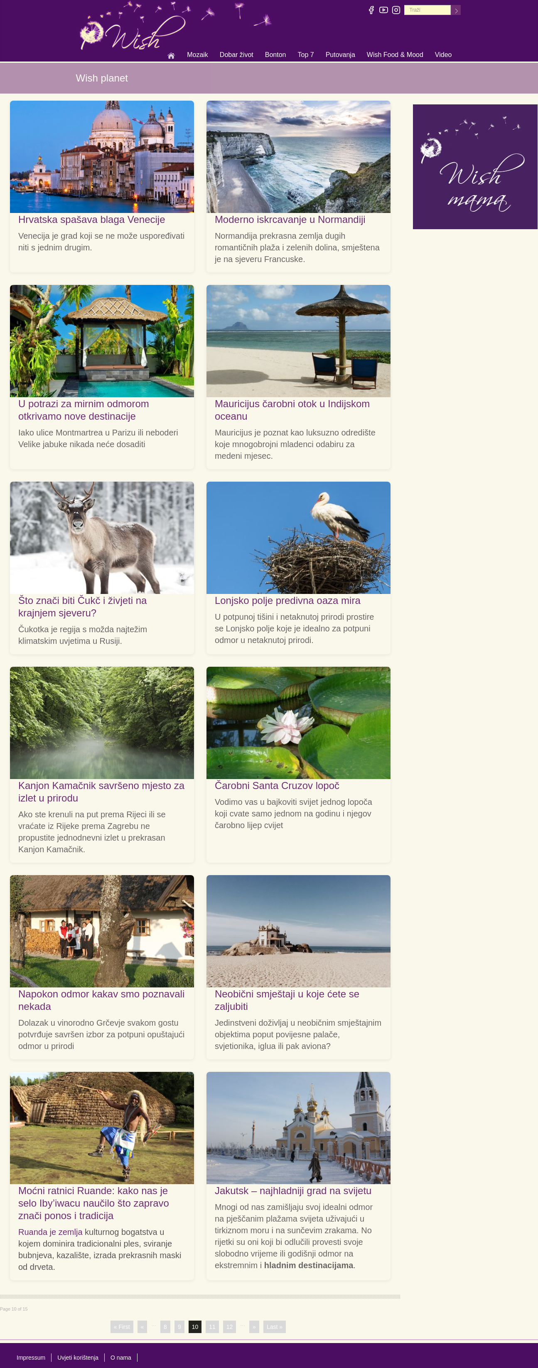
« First (122, 1326)
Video (443, 54)
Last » (275, 1326)
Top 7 (305, 54)
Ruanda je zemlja (50, 1232)
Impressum (31, 1357)
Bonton (275, 55)
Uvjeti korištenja (77, 1357)
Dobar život (236, 55)
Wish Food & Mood (395, 55)
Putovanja (340, 55)
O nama (121, 1357)
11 (212, 1326)
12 (229, 1326)
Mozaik (197, 55)
